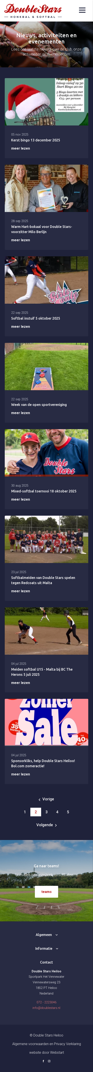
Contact (46, 962)
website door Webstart (46, 1052)
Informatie (43, 948)
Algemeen (44, 935)
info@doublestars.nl (46, 1008)
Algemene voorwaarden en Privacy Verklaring (46, 1044)
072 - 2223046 (46, 1002)
